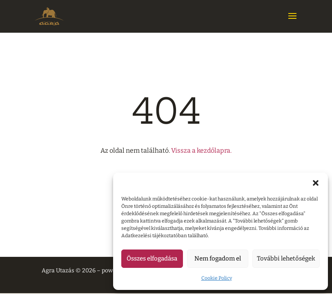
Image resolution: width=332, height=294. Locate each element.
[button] (316, 183)
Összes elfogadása (152, 258)
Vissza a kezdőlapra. (201, 150)
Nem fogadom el (217, 258)
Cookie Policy (216, 278)
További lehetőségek (286, 258)
